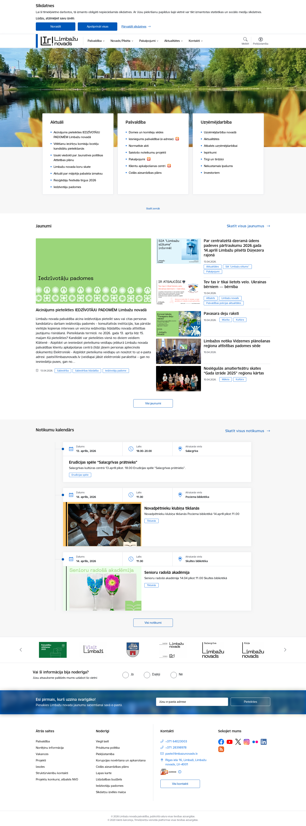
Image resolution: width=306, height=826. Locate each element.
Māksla (225, 379)
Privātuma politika (108, 748)
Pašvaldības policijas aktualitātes (223, 303)
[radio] (128, 674)
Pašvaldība (43, 741)
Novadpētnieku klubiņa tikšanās (171, 508)
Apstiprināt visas (97, 26)
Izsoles (40, 767)
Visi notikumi (153, 623)
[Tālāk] (285, 650)
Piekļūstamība (105, 754)
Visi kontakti (180, 784)
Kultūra (240, 319)
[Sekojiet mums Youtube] (230, 741)
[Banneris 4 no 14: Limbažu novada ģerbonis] (173, 649)
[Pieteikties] (250, 702)
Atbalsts (210, 298)
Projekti (41, 760)
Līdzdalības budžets (109, 779)
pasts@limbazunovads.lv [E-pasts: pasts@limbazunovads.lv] (181, 753)
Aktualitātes (212, 266)
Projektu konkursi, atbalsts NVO (57, 779)
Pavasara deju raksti (221, 313)
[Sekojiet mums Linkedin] (264, 742)
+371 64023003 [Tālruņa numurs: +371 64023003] (176, 741)
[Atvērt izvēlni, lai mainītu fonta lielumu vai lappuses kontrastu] (260, 41)
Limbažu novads (230, 298)
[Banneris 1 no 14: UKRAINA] (52, 649)
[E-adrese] (168, 772)
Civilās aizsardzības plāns (112, 767)
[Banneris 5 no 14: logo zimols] (213, 649)
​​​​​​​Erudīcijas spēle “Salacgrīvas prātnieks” (103, 462)
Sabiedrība (63, 370)
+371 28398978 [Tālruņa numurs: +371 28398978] (176, 747)
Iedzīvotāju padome (115, 370)
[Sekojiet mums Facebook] (221, 742)
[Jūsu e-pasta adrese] (192, 702)
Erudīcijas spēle (80, 474)
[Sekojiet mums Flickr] (255, 741)
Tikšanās (151, 520)
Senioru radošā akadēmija (166, 572)
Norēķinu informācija (50, 748)
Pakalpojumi (213, 271)
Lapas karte (104, 773)
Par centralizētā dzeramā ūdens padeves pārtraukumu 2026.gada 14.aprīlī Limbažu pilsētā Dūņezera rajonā (234, 247)
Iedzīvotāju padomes (109, 786)
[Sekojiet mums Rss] (221, 749)
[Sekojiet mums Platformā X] (238, 742)
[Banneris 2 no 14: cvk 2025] (93, 649)
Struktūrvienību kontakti (52, 773)
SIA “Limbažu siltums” (237, 266)
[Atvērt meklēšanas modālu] (245, 41)
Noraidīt (55, 26)
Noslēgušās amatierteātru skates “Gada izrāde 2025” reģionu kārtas (234, 370)
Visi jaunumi (153, 403)
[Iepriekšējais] (21, 650)
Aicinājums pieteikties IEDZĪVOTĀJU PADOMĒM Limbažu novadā (91, 309)
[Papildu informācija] (179, 771)
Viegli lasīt (102, 741)
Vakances (42, 754)
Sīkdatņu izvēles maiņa (111, 792)
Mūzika (225, 319)
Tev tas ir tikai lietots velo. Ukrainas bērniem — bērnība (235, 284)
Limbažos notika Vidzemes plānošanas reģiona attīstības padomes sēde (237, 343)
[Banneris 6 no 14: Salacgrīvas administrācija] (253, 649)
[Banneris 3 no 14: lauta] (133, 649)
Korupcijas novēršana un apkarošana (121, 760)
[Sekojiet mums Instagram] (247, 742)
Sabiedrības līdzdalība (87, 370)
